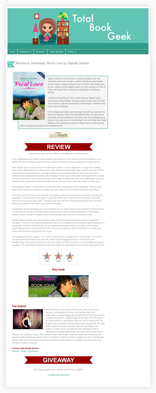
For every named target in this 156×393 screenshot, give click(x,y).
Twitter (24, 351)
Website (15, 351)
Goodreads (33, 351)
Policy (70, 52)
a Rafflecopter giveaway (58, 375)
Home (12, 52)
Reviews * (40, 52)
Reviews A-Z (26, 52)
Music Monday (56, 52)
